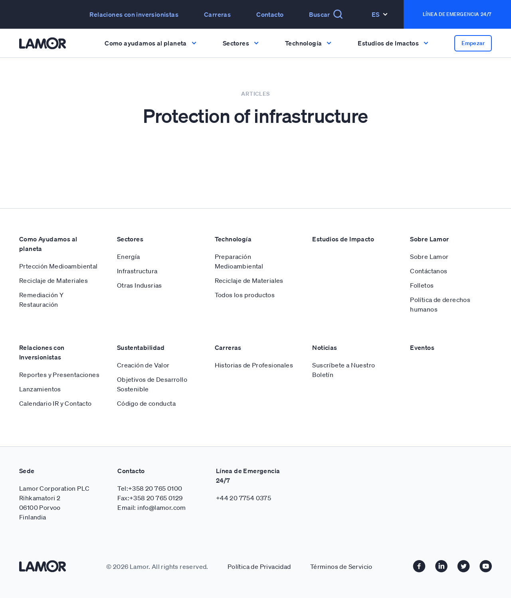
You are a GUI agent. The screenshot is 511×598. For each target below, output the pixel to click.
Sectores (130, 239)
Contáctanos (428, 271)
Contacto (269, 14)
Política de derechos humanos (440, 304)
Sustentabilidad (141, 347)
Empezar (473, 43)
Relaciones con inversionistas (133, 14)
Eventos (422, 347)
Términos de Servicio (341, 566)
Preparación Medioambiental (239, 261)
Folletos (422, 285)
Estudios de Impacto (343, 239)
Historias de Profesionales (254, 365)
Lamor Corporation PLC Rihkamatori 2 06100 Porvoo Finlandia (54, 502)
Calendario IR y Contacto (55, 403)
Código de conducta (146, 403)
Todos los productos (245, 295)
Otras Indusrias (139, 285)
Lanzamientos (40, 389)
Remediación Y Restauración (41, 299)
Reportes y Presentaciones (59, 375)
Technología (233, 239)
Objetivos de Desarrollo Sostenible (152, 384)
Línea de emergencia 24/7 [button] (457, 14)
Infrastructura (137, 271)
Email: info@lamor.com (151, 507)
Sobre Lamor (429, 239)
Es (380, 14)
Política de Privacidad (259, 566)
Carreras (217, 14)
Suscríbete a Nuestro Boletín (343, 370)
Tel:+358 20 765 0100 (149, 488)
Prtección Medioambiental (58, 266)
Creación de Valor (143, 365)
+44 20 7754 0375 (243, 498)
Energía (128, 257)
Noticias (324, 347)
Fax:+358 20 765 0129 (149, 498)
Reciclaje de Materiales (53, 280)
